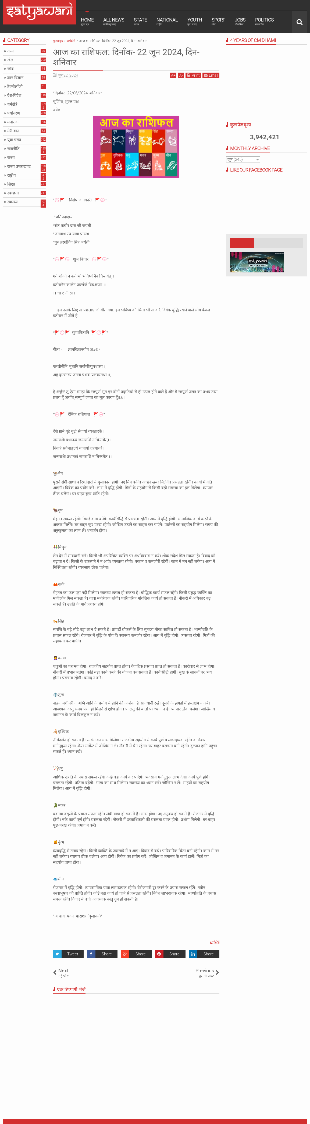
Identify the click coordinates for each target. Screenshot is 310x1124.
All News (113, 21)
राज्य (11, 157)
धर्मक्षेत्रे (214, 942)
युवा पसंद (14, 139)
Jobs (240, 21)
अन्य (10, 51)
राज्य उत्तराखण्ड (19, 166)
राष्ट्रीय (11, 175)
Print (193, 75)
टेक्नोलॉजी (15, 86)
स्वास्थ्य (12, 202)
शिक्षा (11, 184)
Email (211, 75)
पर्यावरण (13, 113)
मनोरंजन (13, 122)
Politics (264, 21)
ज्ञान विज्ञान (15, 77)
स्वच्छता (13, 193)
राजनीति (13, 148)
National (167, 21)
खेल (10, 60)
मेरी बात (13, 131)
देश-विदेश (14, 95)
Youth (194, 21)
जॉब (10, 68)
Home (87, 21)
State (140, 21)
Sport (218, 21)
